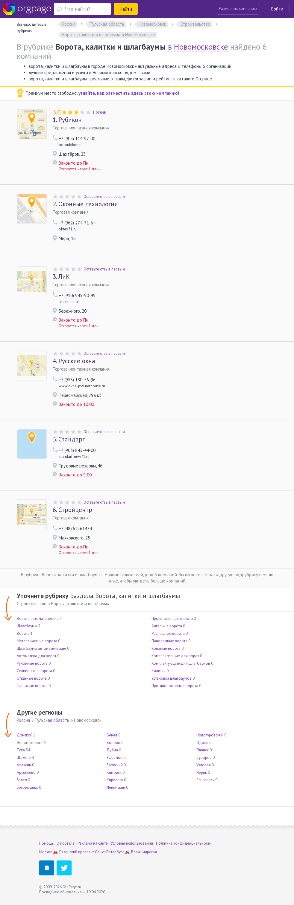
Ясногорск (205, 779)
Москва (45, 851)
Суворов (204, 757)
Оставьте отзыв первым (104, 196)
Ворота (23, 633)
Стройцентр (72, 510)
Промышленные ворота (172, 618)
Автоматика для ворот (36, 655)
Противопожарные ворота (174, 685)
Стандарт (69, 439)
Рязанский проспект (76, 851)
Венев (112, 735)
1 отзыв (99, 112)
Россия (23, 720)
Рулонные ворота (32, 663)
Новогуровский (209, 735)
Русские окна (74, 361)
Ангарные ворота (166, 626)
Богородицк (27, 787)
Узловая (203, 765)
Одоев (202, 742)
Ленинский (116, 787)
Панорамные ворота (169, 640)
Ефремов (114, 757)
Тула (21, 750)
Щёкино (24, 757)
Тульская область (52, 720)
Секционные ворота (34, 670)
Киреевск (115, 779)
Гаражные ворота (32, 685)
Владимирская (144, 851)
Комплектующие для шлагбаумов (180, 663)
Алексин (24, 765)
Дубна (112, 750)
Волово (113, 742)
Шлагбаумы (27, 626)
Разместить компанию (238, 8)
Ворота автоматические (38, 618)
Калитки (158, 670)
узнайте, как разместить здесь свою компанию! (128, 93)
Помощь (46, 843)
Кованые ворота (166, 648)
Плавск (202, 750)
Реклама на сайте (93, 843)
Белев (22, 779)
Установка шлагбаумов (171, 678)
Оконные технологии (85, 204)
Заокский (115, 765)
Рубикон (67, 120)
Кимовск (114, 772)
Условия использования (132, 843)
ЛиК (61, 276)
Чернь (201, 772)
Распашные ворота (168, 633)
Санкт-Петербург (109, 851)
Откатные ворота (32, 678)
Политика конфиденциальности (183, 843)
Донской (24, 735)
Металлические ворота (37, 640)
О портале (66, 843)
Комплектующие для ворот (175, 655)
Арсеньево (26, 772)
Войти (277, 9)
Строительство (31, 603)
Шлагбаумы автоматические (41, 648)
